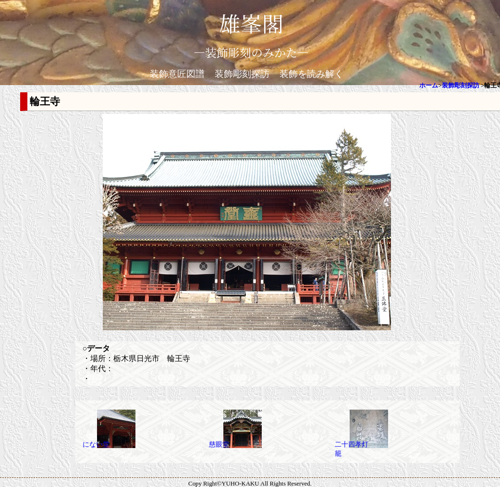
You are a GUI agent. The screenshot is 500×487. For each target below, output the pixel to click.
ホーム (428, 85)
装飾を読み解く (311, 74)
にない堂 (96, 444)
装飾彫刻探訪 (242, 74)
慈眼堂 (219, 444)
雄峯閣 (251, 22)
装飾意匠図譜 (177, 74)
